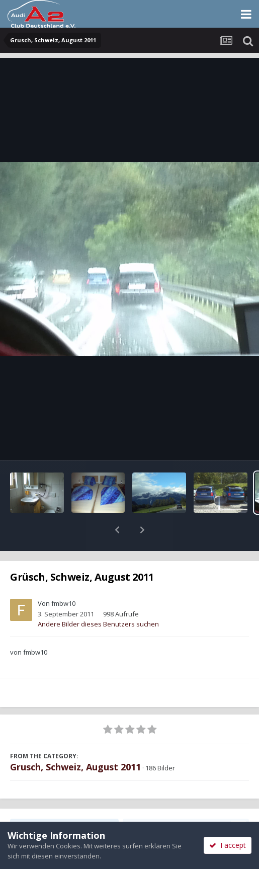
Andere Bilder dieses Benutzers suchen (98, 597)
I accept (227, 845)
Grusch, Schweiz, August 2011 (75, 741)
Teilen (64, 800)
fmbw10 (63, 577)
